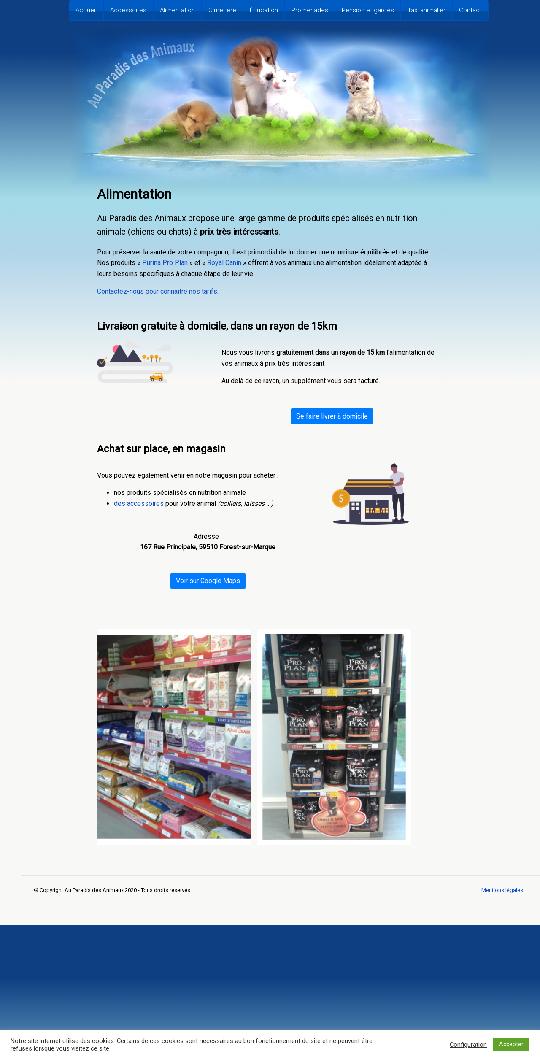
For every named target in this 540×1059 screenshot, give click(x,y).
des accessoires (139, 504)
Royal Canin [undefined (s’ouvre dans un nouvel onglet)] (224, 263)
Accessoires (128, 10)
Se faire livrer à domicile (332, 416)
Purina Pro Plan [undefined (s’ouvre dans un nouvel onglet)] (165, 263)
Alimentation (177, 10)
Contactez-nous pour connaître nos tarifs (157, 291)
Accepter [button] (511, 1044)
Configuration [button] (468, 1044)
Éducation (264, 10)
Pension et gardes (368, 10)
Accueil (86, 10)
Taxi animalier (427, 10)
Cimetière (222, 10)
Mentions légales (502, 890)
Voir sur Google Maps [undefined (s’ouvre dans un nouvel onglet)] (208, 581)
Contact (470, 10)
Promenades (310, 10)
